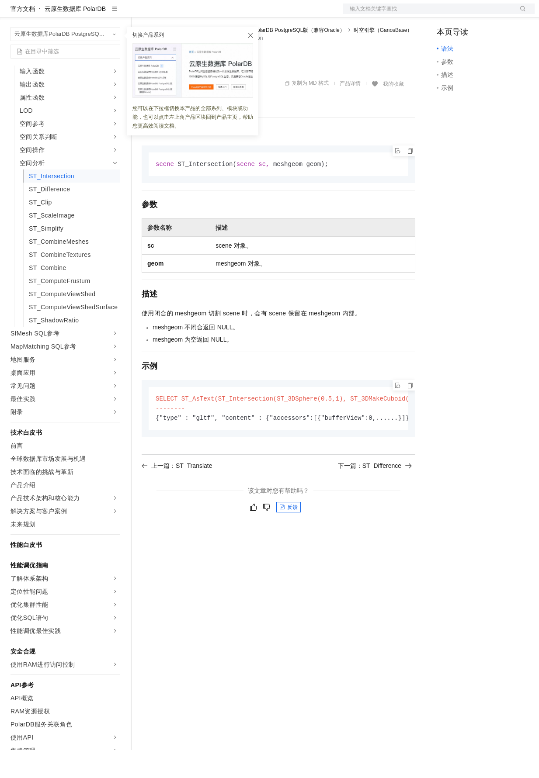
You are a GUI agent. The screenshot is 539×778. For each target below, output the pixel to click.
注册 (488, 14)
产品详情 (350, 111)
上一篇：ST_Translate (177, 495)
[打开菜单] (14, 14)
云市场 (213, 13)
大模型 (89, 13)
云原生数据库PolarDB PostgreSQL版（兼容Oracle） (283, 58)
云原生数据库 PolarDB (75, 36)
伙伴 (237, 13)
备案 (446, 14)
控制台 (467, 14)
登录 (520, 14)
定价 (189, 13)
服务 (258, 13)
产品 (114, 13)
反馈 (288, 537)
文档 (428, 14)
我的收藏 (393, 112)
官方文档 (22, 36)
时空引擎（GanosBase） (383, 58)
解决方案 (141, 13)
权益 (168, 13)
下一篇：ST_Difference (375, 495)
